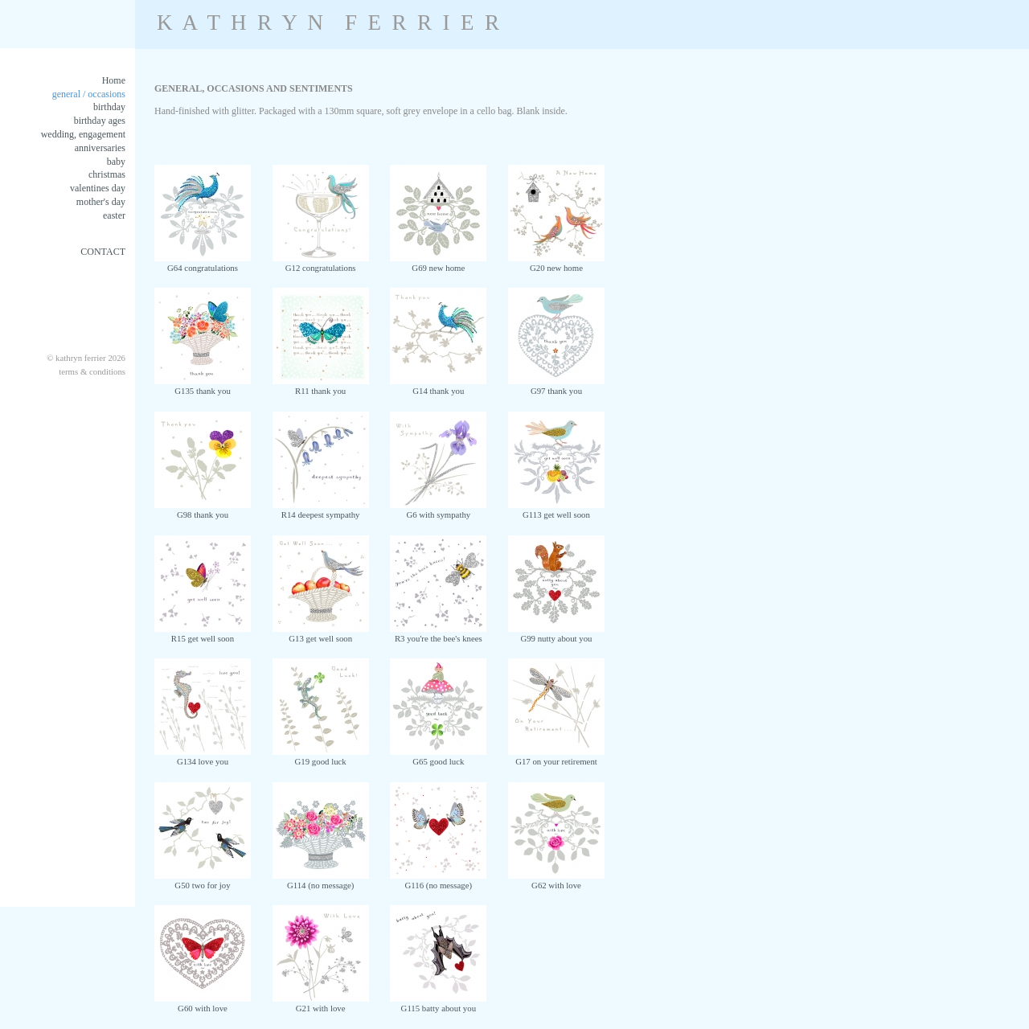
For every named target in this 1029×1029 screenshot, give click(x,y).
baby (116, 161)
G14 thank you (438, 386)
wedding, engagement (83, 134)
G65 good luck (438, 756)
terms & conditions (92, 371)
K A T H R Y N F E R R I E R (328, 22)
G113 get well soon (556, 509)
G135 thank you (202, 386)
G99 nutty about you (556, 633)
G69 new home (438, 263)
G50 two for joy (202, 880)
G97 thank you (556, 386)
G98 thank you (202, 509)
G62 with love (556, 880)
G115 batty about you (438, 1003)
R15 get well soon (202, 633)
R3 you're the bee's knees (438, 633)
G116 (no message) (438, 880)
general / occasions (88, 94)
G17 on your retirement (556, 756)
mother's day (100, 201)
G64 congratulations (202, 263)
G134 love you (202, 756)
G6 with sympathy (438, 509)
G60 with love (202, 1003)
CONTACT (102, 251)
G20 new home (556, 263)
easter (114, 215)
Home (113, 80)
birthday (109, 107)
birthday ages (99, 120)
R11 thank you (321, 386)
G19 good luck (321, 756)
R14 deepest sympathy (321, 509)
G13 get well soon (321, 633)
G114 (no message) (321, 880)
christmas (106, 174)
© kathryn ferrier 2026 (86, 358)
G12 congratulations (321, 263)
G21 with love (321, 1003)
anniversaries (100, 148)
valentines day (97, 188)
